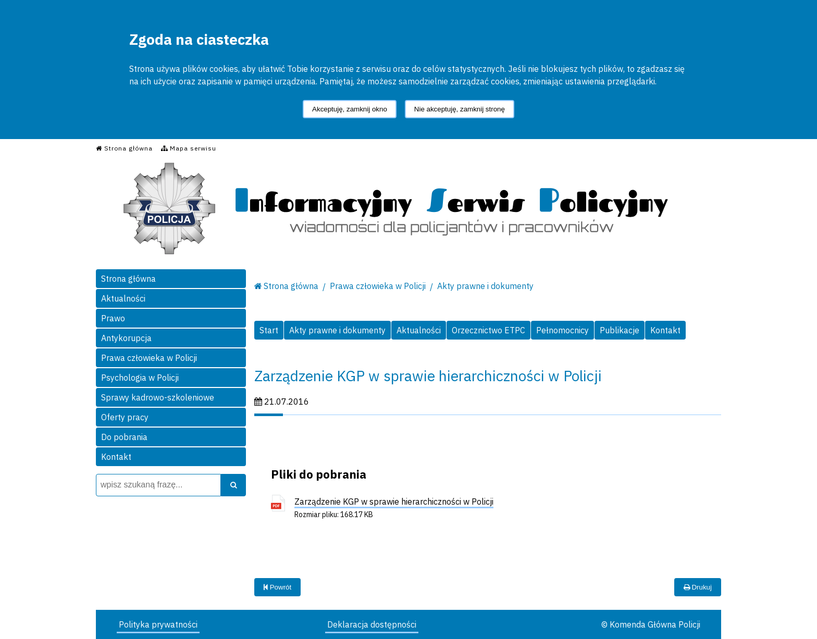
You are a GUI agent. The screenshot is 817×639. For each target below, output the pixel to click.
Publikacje (619, 330)
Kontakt (116, 457)
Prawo (113, 318)
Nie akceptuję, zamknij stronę (459, 109)
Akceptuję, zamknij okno (349, 109)
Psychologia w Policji (140, 377)
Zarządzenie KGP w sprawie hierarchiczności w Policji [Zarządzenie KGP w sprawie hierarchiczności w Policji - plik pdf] (393, 501)
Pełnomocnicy (562, 330)
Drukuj (698, 587)
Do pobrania (124, 437)
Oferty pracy (124, 417)
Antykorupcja (126, 338)
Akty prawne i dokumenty (485, 286)
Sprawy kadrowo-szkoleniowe (157, 397)
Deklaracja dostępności (371, 624)
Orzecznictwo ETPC (488, 330)
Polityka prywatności (158, 624)
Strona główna (128, 278)
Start (268, 330)
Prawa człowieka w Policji (149, 358)
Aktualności (123, 298)
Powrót (277, 587)
